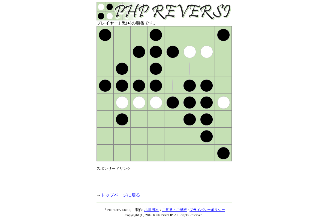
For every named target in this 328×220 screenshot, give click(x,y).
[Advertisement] (160, 179)
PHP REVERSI (118, 210)
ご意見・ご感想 (174, 210)
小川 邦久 (151, 210)
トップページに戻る (120, 195)
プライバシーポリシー (207, 210)
